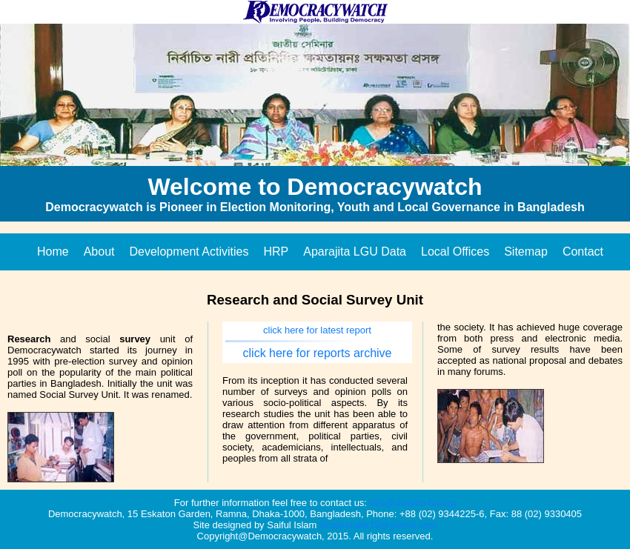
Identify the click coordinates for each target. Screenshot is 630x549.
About (99, 251)
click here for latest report (317, 330)
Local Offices (455, 251)
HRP (275, 251)
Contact (583, 251)
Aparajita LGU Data (354, 251)
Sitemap (526, 251)
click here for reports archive (317, 353)
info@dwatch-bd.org (413, 502)
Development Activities (189, 251)
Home (53, 251)
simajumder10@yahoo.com (378, 524)
